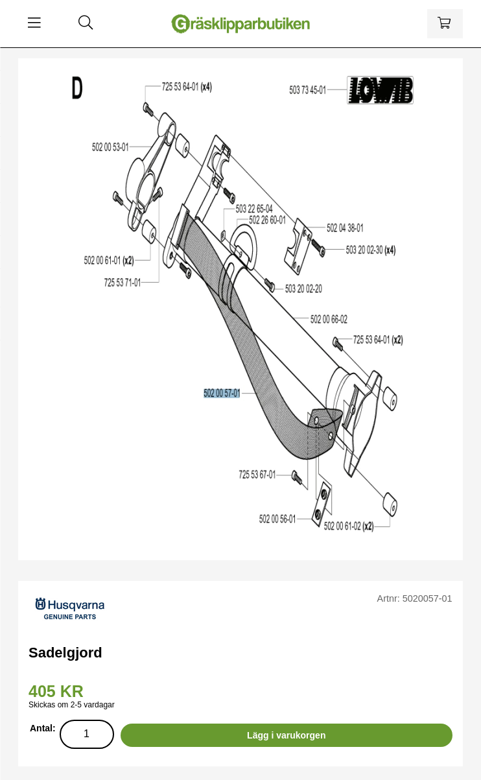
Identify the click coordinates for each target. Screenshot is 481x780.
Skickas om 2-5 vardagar (72, 704)
